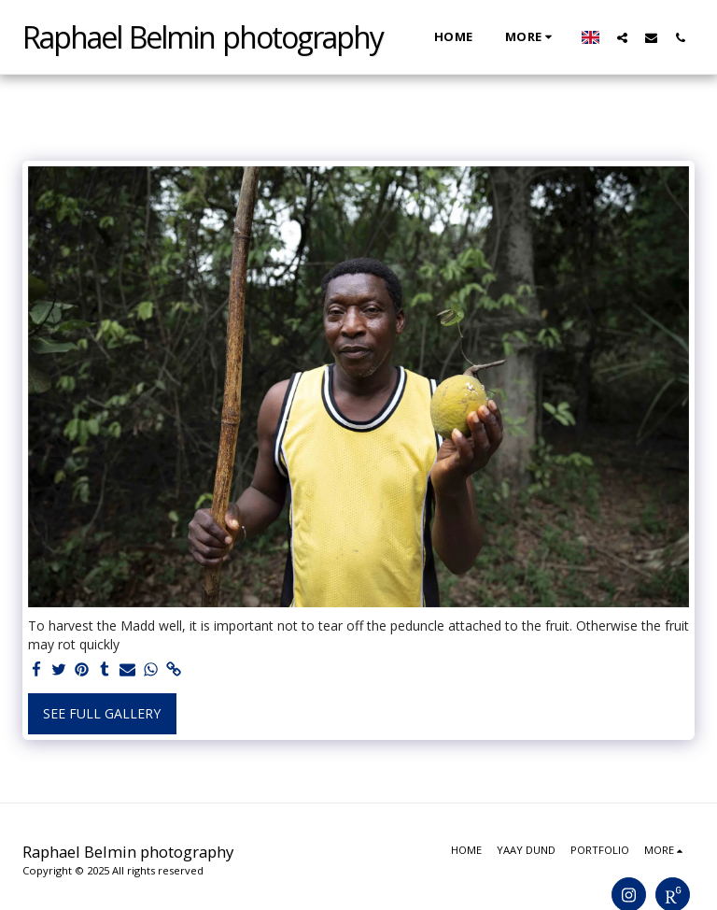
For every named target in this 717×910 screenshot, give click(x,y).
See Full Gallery (102, 713)
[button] (622, 37)
